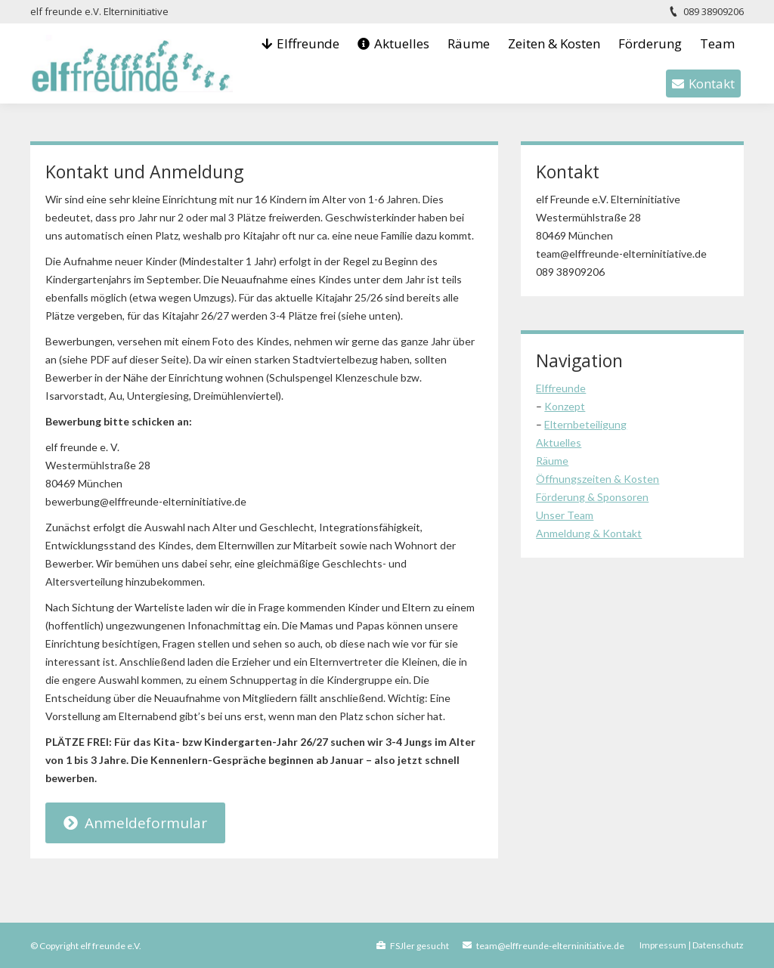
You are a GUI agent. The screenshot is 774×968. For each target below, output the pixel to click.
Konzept (564, 406)
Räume (552, 460)
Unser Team (564, 515)
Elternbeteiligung (585, 424)
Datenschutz (718, 945)
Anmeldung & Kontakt (589, 533)
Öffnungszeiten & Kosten (597, 478)
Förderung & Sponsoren (592, 496)
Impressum (662, 945)
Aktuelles (558, 442)
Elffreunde (561, 388)
